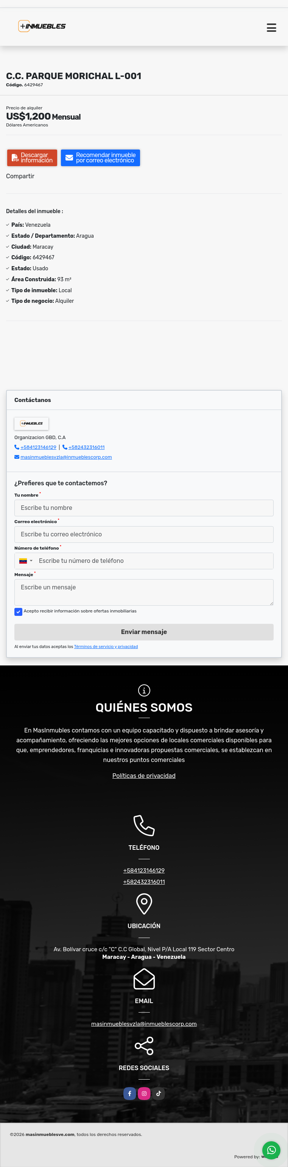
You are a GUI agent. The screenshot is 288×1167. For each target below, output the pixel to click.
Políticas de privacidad (144, 775)
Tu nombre (27, 495)
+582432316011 (86, 447)
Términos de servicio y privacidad (106, 646)
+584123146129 (38, 447)
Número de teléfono (37, 548)
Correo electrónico (36, 521)
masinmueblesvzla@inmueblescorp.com (66, 457)
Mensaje (25, 574)
